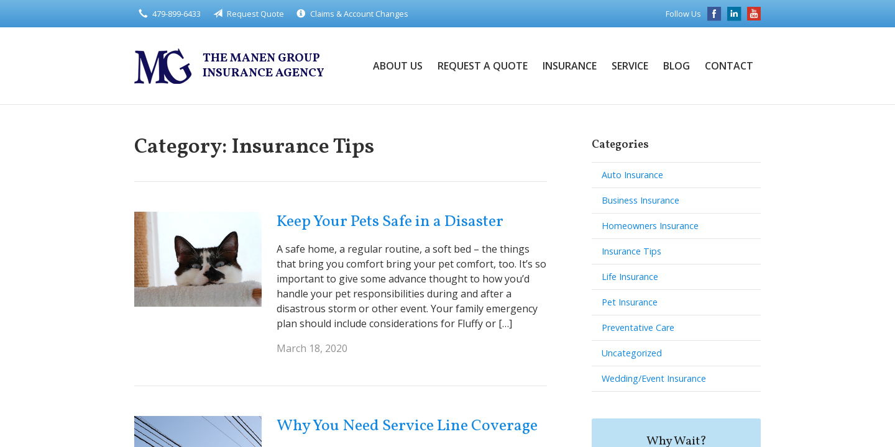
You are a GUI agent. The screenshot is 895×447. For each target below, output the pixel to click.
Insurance (570, 66)
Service (630, 66)
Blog (676, 66)
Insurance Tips (631, 251)
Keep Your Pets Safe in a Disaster (390, 221)
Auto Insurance (632, 175)
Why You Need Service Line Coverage (407, 426)
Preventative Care (638, 327)
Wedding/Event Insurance (654, 378)
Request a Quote (483, 66)
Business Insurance (640, 200)
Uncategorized (632, 353)
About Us (398, 66)
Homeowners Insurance (650, 226)
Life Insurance (630, 276)
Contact (729, 66)
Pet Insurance (630, 302)
